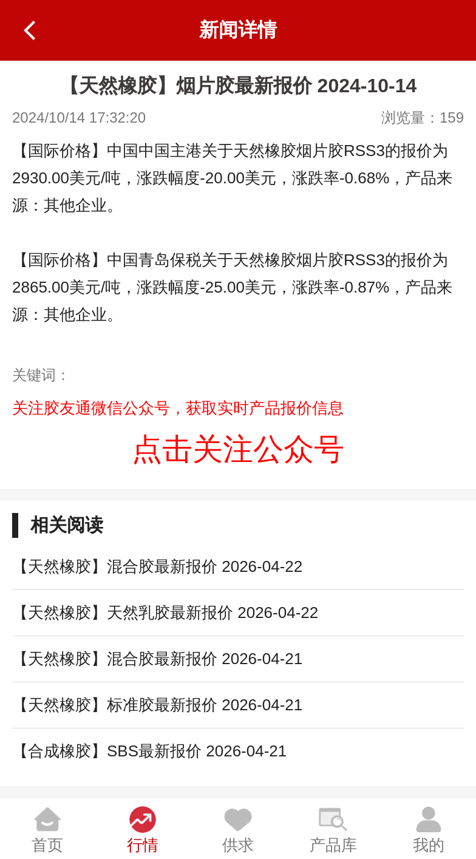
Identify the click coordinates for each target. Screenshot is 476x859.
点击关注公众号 (238, 449)
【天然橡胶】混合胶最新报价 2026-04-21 (157, 659)
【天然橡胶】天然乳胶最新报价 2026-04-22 (165, 612)
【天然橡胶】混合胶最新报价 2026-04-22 (157, 566)
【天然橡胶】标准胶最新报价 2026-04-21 (157, 705)
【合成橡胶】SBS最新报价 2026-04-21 (149, 751)
